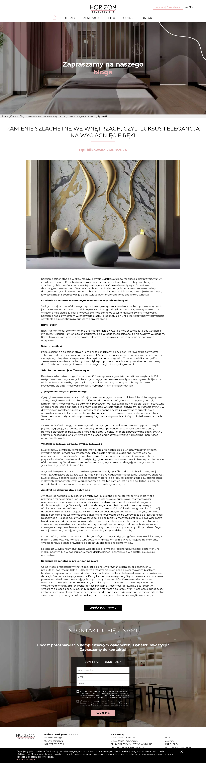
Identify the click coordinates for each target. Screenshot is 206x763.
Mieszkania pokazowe (124, 741)
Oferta (70, 18)
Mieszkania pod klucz (124, 737)
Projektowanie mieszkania (127, 747)
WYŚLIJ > (103, 713)
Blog (112, 18)
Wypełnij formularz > (168, 7)
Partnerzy (171, 744)
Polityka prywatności (178, 747)
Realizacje (92, 18)
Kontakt (147, 18)
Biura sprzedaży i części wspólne (131, 744)
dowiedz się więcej (25, 759)
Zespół (169, 741)
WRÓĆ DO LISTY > (103, 608)
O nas (127, 18)
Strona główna (9, 116)
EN (189, 7)
